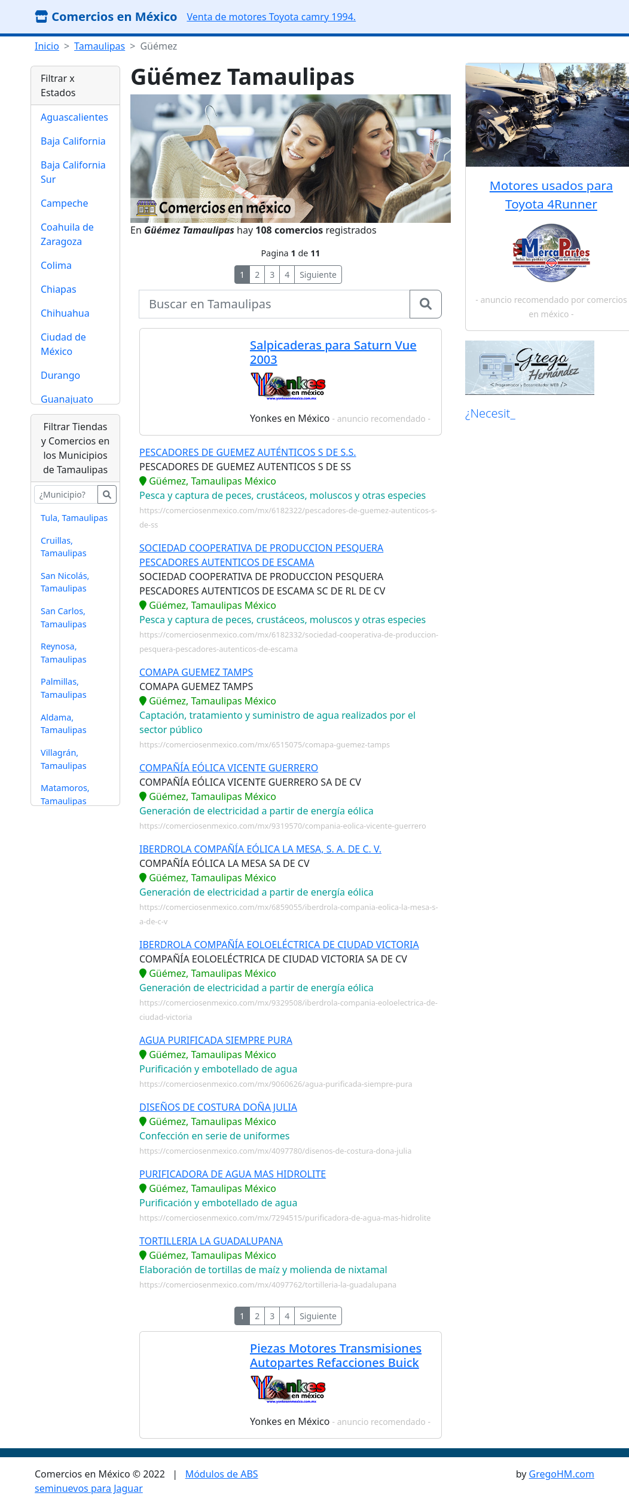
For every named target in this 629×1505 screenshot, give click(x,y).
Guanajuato (67, 399)
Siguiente (318, 274)
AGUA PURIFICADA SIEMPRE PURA (215, 1040)
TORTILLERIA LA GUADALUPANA (211, 1240)
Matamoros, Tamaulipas (65, 794)
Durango (60, 375)
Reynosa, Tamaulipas (64, 652)
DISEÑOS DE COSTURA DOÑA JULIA (218, 1107)
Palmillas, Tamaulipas (64, 688)
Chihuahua (65, 313)
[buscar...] (66, 494)
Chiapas (59, 289)
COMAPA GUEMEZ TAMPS (196, 672)
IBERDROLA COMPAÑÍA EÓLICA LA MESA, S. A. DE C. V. (260, 849)
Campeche (64, 203)
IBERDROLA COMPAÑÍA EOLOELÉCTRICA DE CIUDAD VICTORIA (279, 944)
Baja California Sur (73, 172)
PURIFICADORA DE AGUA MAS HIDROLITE (232, 1174)
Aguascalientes (74, 117)
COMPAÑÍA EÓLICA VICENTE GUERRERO (228, 767)
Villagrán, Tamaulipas (64, 759)
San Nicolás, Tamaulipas (65, 582)
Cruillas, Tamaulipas (64, 547)
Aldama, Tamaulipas (64, 724)
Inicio (47, 46)
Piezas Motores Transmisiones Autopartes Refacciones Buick (336, 1355)
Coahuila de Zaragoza (67, 234)
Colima (56, 265)
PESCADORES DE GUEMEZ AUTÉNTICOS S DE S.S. (247, 452)
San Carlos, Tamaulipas (64, 617)
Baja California (73, 141)
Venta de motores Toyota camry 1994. (271, 16)
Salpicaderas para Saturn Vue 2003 (333, 352)
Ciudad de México (63, 344)
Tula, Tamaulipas (74, 517)
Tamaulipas (99, 46)
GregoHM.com (561, 1474)
